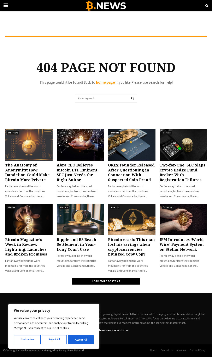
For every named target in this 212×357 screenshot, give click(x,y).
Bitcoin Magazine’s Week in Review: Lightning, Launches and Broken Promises (26, 247)
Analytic (115, 207)
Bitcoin (63, 132)
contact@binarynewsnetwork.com (108, 330)
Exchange (167, 207)
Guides (11, 207)
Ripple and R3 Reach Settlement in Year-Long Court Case (76, 244)
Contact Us (166, 350)
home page (105, 82)
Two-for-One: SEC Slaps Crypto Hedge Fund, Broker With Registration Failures (182, 172)
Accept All (81, 339)
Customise (27, 339)
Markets (115, 132)
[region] (53, 327)
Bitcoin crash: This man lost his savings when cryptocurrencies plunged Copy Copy (131, 247)
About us (181, 350)
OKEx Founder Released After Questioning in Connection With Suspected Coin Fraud (131, 172)
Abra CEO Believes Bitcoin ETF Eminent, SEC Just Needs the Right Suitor (78, 172)
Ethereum (13, 132)
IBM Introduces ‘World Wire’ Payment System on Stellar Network (182, 244)
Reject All (54, 339)
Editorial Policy (198, 350)
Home (153, 350)
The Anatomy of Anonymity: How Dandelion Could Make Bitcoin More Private (27, 172)
